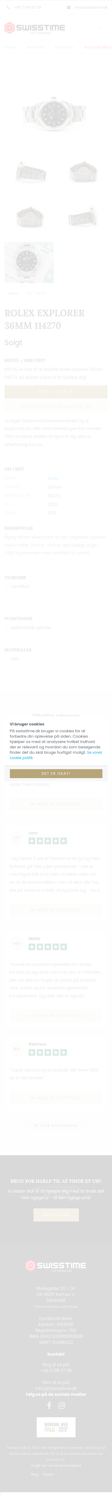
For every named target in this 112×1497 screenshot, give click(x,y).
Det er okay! (56, 773)
